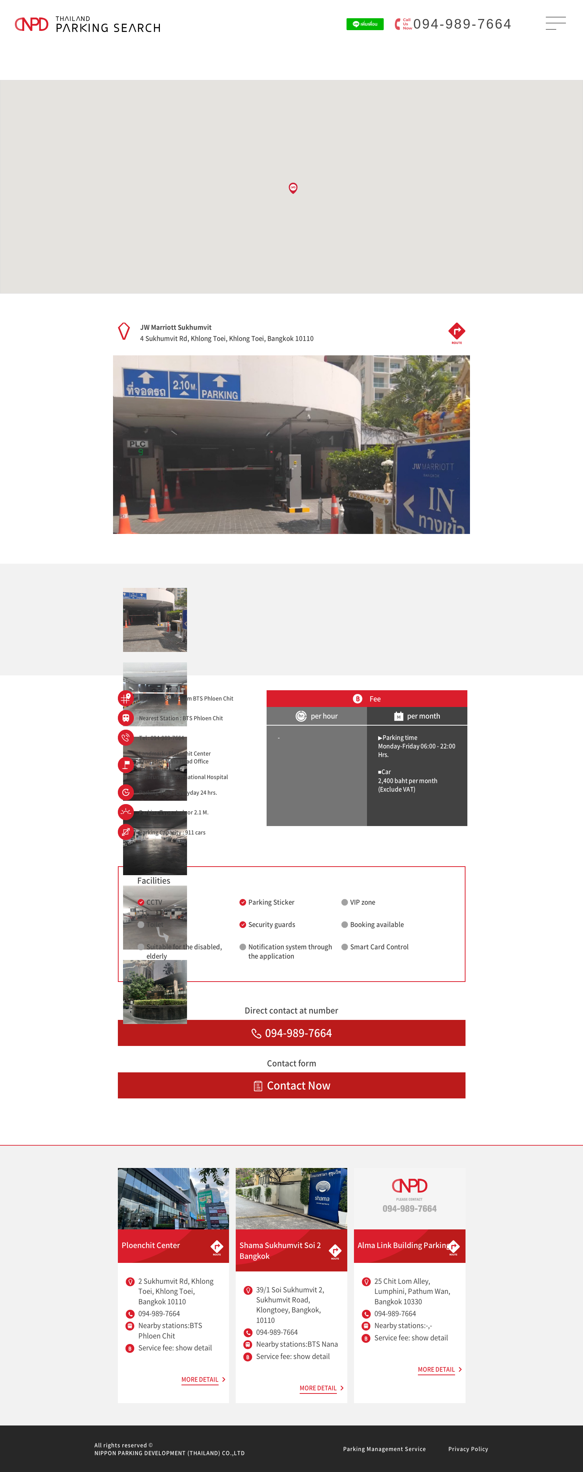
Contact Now (292, 1085)
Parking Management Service (384, 1448)
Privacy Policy (468, 1448)
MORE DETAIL (200, 1379)
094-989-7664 (462, 24)
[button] (293, 188)
